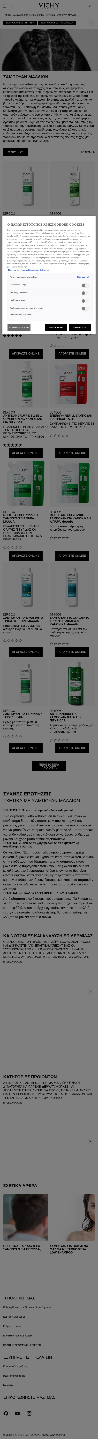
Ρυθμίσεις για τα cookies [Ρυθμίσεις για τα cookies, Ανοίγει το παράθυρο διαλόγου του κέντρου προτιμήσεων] (21, 314)
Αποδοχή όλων (79, 327)
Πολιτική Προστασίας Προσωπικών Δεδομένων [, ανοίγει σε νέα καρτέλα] (29, 270)
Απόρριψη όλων (56, 327)
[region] (49, 275)
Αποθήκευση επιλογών (19, 327)
